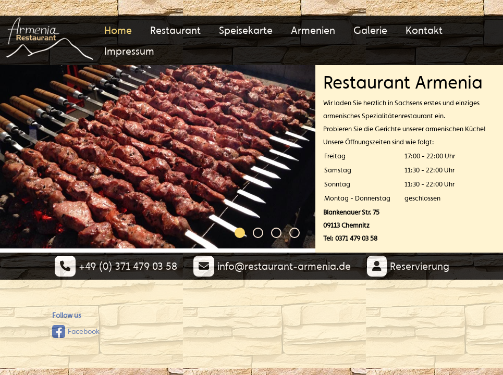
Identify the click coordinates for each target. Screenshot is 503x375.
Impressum (129, 50)
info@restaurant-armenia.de (272, 265)
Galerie (370, 29)
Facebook (76, 331)
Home (118, 29)
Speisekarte (246, 29)
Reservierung (407, 265)
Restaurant (175, 29)
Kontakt (424, 29)
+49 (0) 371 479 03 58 (115, 265)
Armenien (313, 29)
